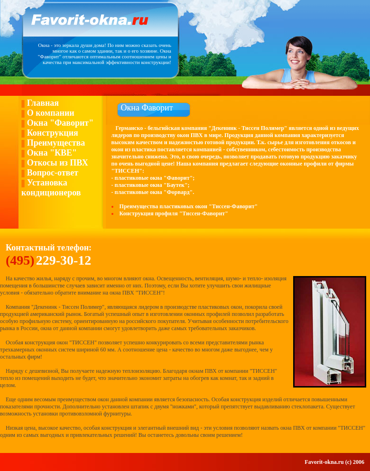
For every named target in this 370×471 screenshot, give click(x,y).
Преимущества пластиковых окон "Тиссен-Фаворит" (189, 206)
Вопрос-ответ (51, 172)
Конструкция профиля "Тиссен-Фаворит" (174, 213)
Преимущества (55, 143)
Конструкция (51, 133)
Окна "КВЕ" (51, 152)
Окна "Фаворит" (59, 123)
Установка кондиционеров (51, 187)
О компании (49, 113)
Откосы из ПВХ (56, 162)
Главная (42, 103)
